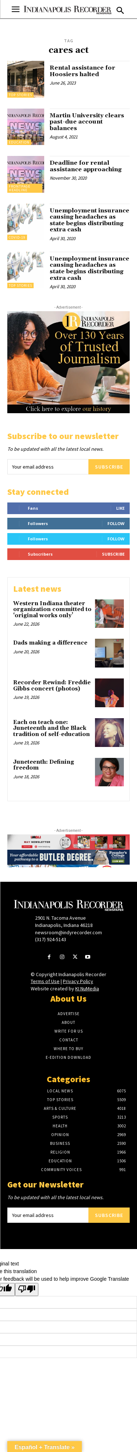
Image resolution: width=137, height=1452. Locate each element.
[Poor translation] (26, 1289)
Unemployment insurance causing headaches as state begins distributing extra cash (89, 220)
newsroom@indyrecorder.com (68, 932)
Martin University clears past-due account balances (87, 122)
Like (120, 508)
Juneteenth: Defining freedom (43, 765)
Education (19, 142)
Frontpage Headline (19, 188)
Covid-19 (17, 237)
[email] (47, 466)
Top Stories (20, 95)
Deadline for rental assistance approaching (86, 166)
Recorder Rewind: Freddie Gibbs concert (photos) (52, 685)
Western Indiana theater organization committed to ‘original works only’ (52, 609)
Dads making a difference (50, 642)
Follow (116, 523)
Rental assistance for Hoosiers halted (82, 71)
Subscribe (109, 466)
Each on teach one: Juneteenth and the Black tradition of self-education (51, 728)
